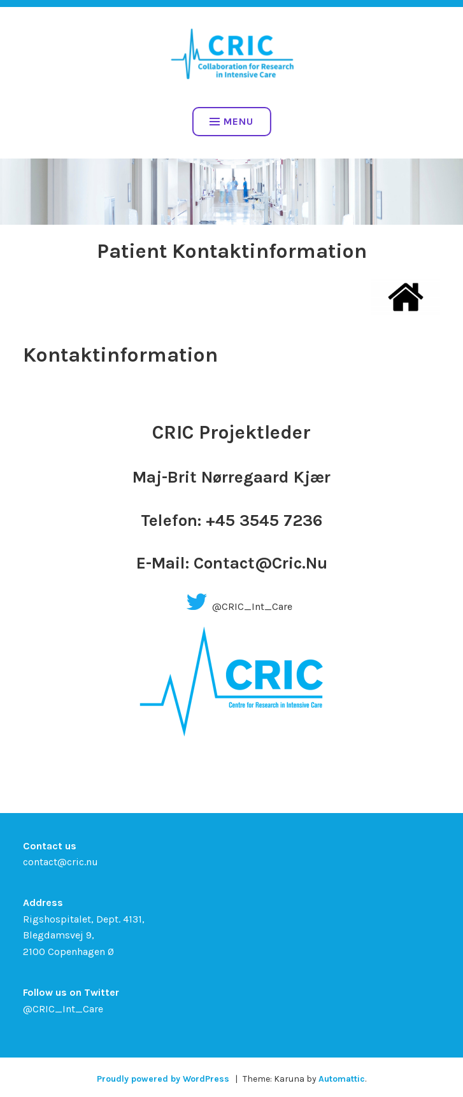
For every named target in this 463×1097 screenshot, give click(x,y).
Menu (231, 121)
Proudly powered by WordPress (163, 1078)
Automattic (341, 1078)
